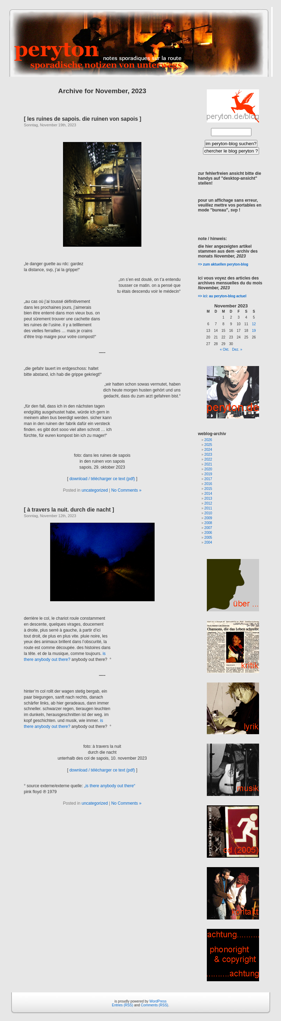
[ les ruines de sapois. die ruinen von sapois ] (82, 119)
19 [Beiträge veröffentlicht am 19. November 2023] (254, 331)
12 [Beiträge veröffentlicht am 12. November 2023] (254, 324)
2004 (208, 542)
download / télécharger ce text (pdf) (102, 478)
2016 (208, 484)
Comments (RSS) (154, 1005)
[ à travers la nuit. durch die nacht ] (69, 510)
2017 (208, 479)
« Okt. (224, 349)
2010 (208, 513)
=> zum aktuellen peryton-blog (223, 264)
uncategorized (94, 490)
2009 (208, 518)
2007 (208, 528)
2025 (208, 445)
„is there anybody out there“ (109, 785)
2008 (208, 523)
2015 (208, 489)
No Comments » (126, 490)
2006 (208, 533)
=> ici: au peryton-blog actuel (222, 296)
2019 (208, 474)
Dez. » (237, 349)
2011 (208, 508)
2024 (208, 450)
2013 (208, 498)
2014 (208, 493)
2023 (208, 454)
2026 (208, 440)
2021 (208, 464)
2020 (208, 469)
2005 (208, 537)
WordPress (157, 1001)
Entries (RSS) (122, 1005)
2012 (208, 503)
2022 (208, 459)
